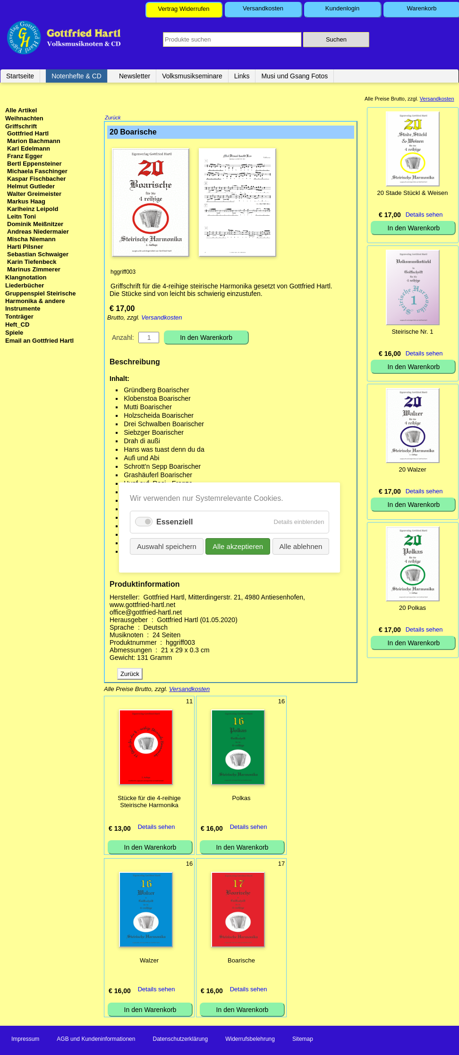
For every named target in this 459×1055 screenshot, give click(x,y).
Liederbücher (24, 285)
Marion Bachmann (33, 140)
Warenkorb (421, 8)
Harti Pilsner (25, 246)
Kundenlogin (342, 8)
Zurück (113, 118)
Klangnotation (25, 277)
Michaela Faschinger (37, 171)
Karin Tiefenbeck (32, 261)
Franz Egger (24, 156)
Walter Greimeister (34, 193)
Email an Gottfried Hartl (39, 340)
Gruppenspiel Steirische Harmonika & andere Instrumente (40, 301)
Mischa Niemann (31, 239)
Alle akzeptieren (236, 544)
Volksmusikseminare (192, 76)
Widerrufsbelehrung (250, 1040)
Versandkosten (263, 8)
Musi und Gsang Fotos (294, 76)
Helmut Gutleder (31, 186)
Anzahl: (123, 338)
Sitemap (302, 1040)
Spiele (14, 332)
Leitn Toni (21, 216)
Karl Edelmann (28, 148)
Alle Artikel (21, 110)
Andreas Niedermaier (38, 231)
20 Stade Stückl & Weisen (412, 192)
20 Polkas (412, 607)
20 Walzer (412, 469)
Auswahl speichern (173, 544)
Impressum (25, 1040)
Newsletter (134, 76)
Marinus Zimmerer (33, 269)
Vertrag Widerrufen (183, 8)
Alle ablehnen (293, 544)
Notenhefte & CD (76, 76)
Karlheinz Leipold (32, 208)
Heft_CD (17, 324)
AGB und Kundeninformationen (96, 1040)
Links (242, 76)
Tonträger (19, 316)
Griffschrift (21, 126)
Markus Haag (26, 201)
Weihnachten (24, 118)
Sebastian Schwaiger (37, 254)
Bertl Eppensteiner (34, 163)
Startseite (20, 76)
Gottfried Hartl (28, 133)
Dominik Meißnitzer (35, 224)
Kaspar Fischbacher (36, 178)
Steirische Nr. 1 (412, 331)
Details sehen (156, 827)
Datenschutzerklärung (180, 1040)
